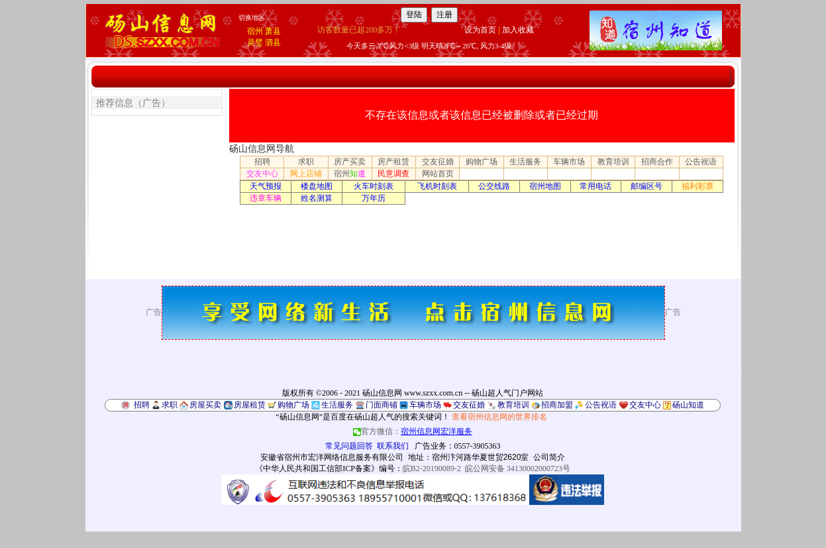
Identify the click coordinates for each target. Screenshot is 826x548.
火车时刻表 (373, 186)
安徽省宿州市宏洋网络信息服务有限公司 (331, 457)
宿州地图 (545, 186)
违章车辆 (266, 198)
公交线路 (494, 186)
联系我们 (393, 446)
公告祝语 (701, 161)
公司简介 (549, 457)
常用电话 (595, 186)
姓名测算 (317, 198)
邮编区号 (646, 186)
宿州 (255, 31)
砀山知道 (688, 405)
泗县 (273, 42)
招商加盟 (557, 405)
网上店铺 (306, 173)
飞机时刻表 (437, 186)
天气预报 (266, 186)
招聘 (262, 161)
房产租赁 (393, 161)
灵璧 (255, 42)
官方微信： (412, 431)
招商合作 (657, 161)
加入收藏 (518, 29)
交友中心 (262, 173)
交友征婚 (438, 161)
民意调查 (393, 173)
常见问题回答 (349, 446)
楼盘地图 (317, 186)
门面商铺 (381, 405)
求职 (306, 161)
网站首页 (438, 173)
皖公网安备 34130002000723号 (517, 468)
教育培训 (613, 161)
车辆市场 (569, 161)
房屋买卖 (205, 405)
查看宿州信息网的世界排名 (499, 416)
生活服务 (525, 161)
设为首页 (480, 29)
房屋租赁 (250, 405)
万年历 (374, 198)
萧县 (273, 31)
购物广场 (481, 161)
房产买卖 (350, 161)
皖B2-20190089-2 (432, 468)
